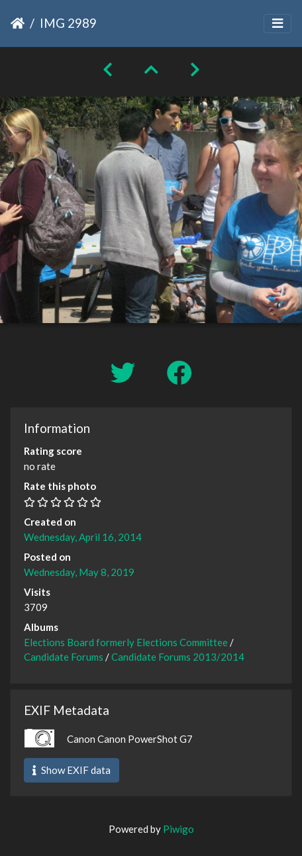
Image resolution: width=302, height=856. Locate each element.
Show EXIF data (71, 770)
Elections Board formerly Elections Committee (126, 642)
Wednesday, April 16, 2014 (83, 537)
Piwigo (178, 829)
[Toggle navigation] (277, 23)
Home (18, 23)
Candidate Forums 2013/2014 (177, 657)
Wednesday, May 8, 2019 (79, 572)
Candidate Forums (63, 657)
